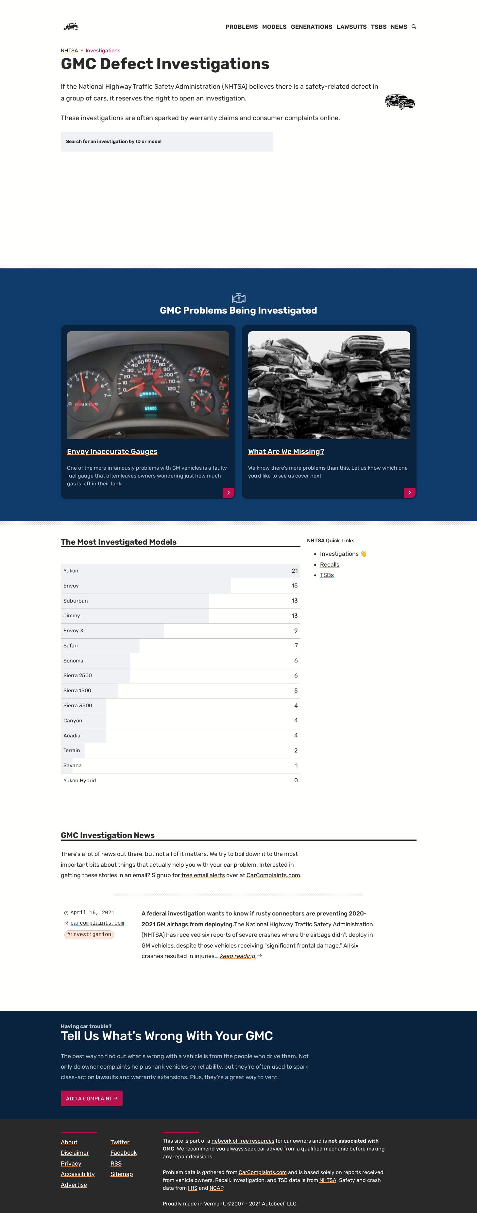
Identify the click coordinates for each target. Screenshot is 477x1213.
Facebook (124, 1152)
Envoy (71, 586)
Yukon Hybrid (79, 780)
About (69, 1142)
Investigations (339, 553)
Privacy (71, 1163)
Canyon (72, 720)
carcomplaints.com (97, 923)
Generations (311, 26)
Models (274, 26)
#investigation (89, 935)
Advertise (74, 1184)
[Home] (70, 26)
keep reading (241, 956)
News (399, 26)
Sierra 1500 (77, 690)
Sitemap (122, 1174)
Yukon (70, 571)
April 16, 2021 (92, 913)
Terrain (71, 750)
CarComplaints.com (273, 875)
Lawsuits (352, 26)
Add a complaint (92, 1098)
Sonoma (73, 661)
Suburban (75, 601)
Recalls (329, 564)
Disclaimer (75, 1152)
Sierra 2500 (77, 675)
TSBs (379, 26)
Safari (70, 646)
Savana (72, 765)
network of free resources (243, 1141)
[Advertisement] (239, 214)
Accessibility (78, 1174)
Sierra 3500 (77, 705)
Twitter (120, 1142)
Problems (242, 26)
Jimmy (71, 615)
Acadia (71, 736)
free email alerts (203, 875)
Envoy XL (74, 630)
